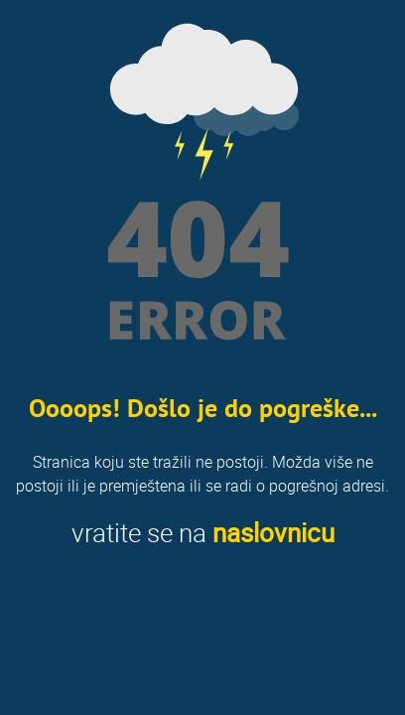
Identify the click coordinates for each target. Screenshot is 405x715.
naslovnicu (273, 532)
